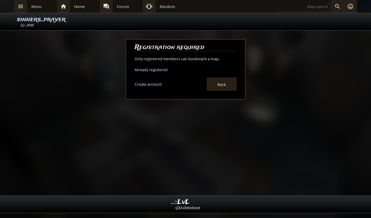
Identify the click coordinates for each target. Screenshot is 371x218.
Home (79, 6)
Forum (123, 6)
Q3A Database (187, 207)
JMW (30, 25)
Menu (36, 6)
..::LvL (181, 202)
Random (167, 6)
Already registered (151, 69)
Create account (148, 84)
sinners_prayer (41, 19)
